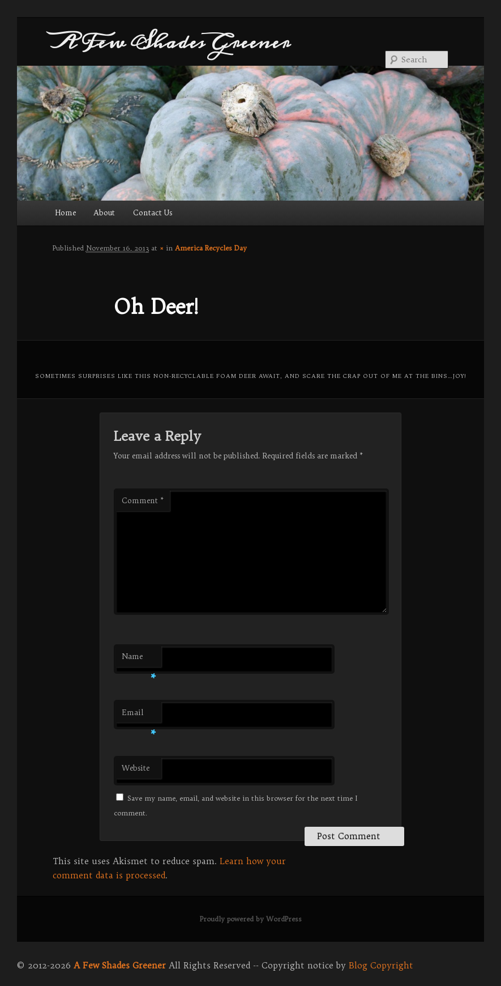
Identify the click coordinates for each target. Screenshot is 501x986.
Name (139, 659)
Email (139, 715)
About (104, 212)
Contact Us (152, 212)
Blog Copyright (381, 965)
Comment (143, 500)
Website (135, 767)
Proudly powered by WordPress (251, 919)
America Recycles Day (211, 248)
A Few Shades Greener (171, 42)
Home (65, 212)
